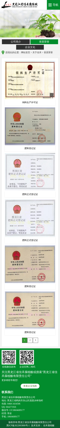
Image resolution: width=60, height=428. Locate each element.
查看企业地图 (30, 386)
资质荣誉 (44, 41)
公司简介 (16, 41)
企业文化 (30, 47)
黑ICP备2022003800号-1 (18, 425)
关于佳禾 (36, 52)
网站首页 (25, 52)
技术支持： (36, 425)
